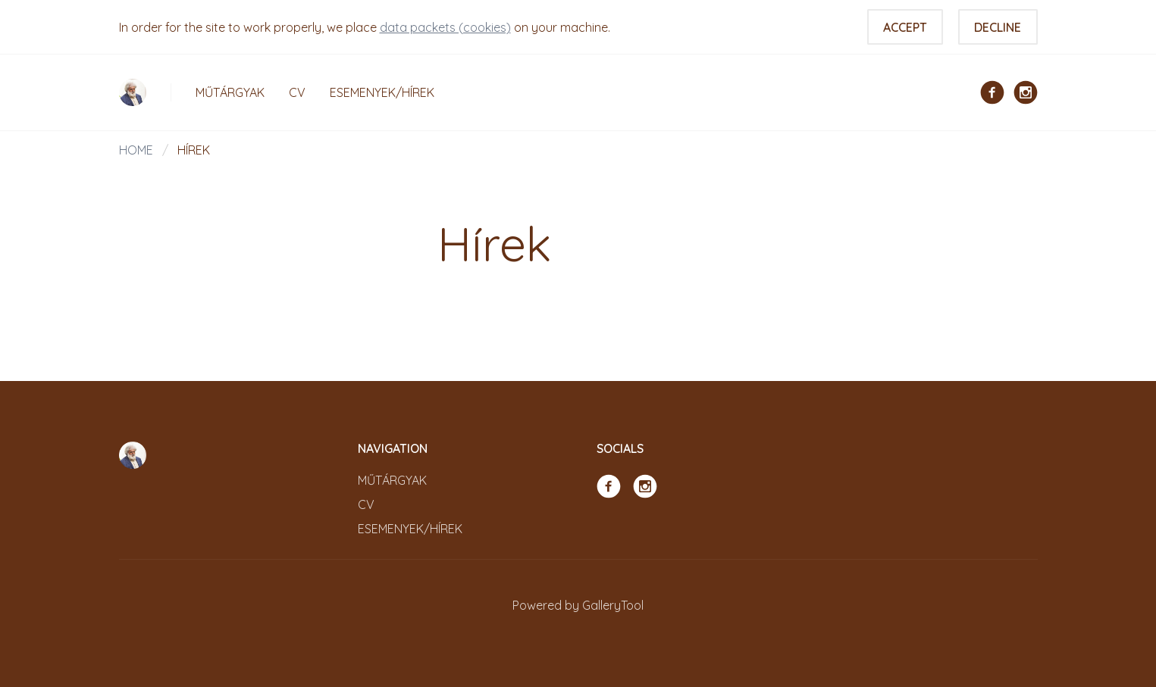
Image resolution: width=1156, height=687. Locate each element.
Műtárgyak (230, 92)
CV (297, 92)
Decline (997, 27)
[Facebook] (992, 90)
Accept (905, 27)
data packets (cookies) (445, 27)
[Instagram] (1025, 90)
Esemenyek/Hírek (382, 92)
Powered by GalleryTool (578, 605)
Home (136, 150)
